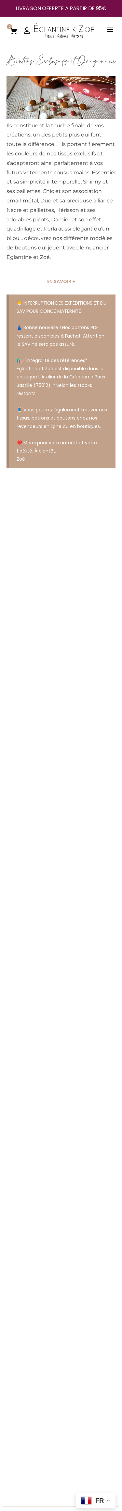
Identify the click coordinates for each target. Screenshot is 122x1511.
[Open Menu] (110, 30)
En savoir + (61, 281)
